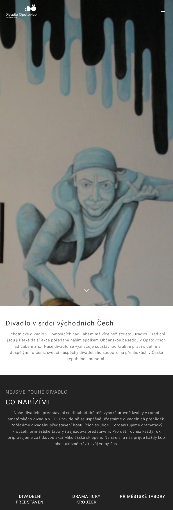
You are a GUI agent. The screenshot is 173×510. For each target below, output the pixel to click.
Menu (163, 11)
